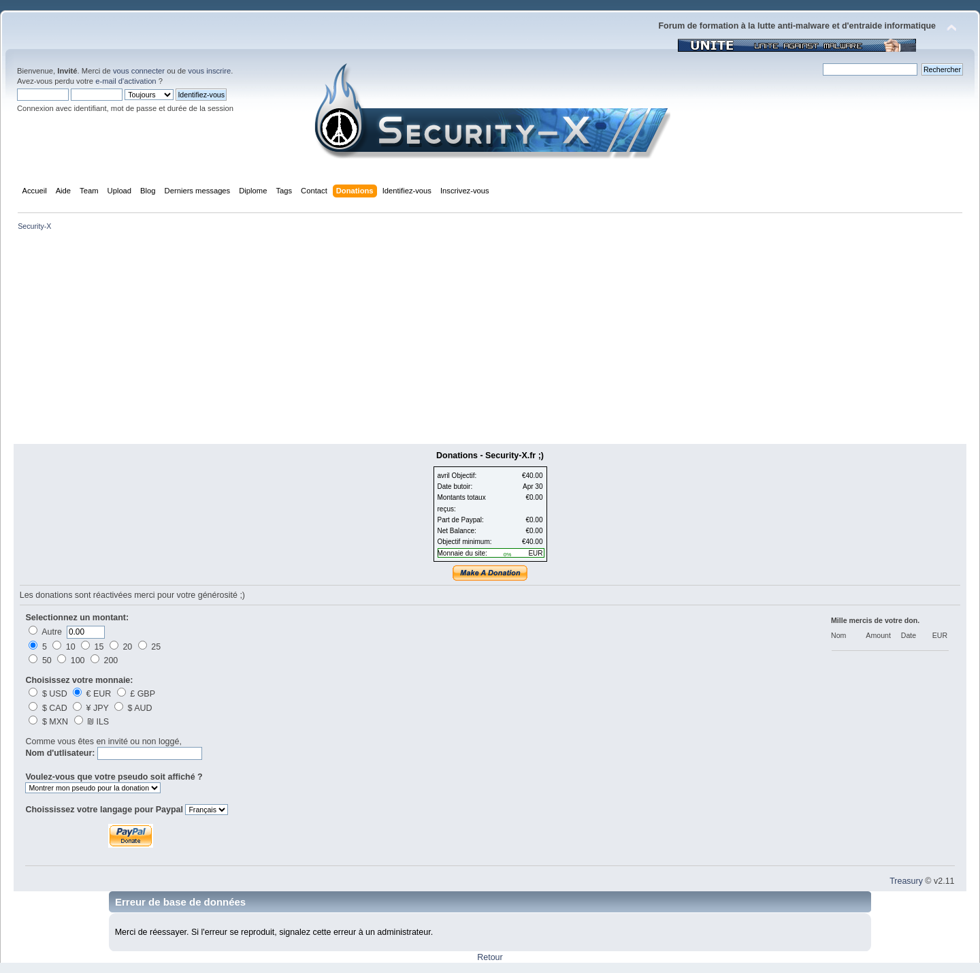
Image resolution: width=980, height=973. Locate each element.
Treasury (906, 881)
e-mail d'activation (125, 81)
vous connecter (139, 71)
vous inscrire (209, 71)
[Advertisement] (490, 341)
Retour (489, 957)
